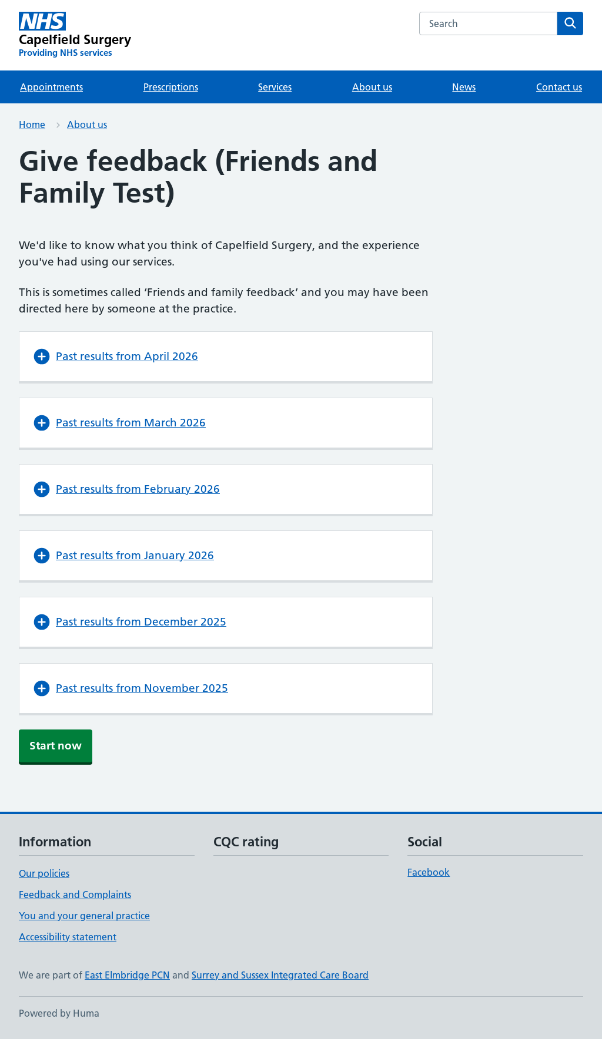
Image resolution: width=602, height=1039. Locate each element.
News (464, 87)
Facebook (428, 872)
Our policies (44, 873)
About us (372, 87)
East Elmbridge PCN (127, 975)
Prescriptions (170, 87)
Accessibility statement (67, 937)
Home (32, 124)
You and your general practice (84, 916)
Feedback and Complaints (75, 894)
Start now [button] (55, 745)
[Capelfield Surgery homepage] (75, 35)
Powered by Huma (59, 1013)
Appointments (51, 87)
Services (275, 87)
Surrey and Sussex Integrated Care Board (280, 975)
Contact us (559, 87)
